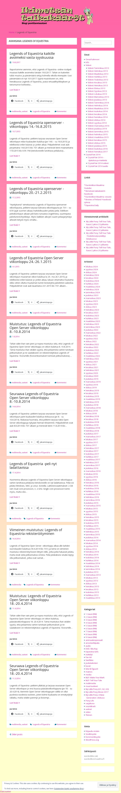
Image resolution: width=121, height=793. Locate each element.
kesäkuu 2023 (92, 312)
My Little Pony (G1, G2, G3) (97, 689)
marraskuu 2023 (93, 298)
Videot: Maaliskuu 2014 (98, 108)
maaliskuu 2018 (93, 428)
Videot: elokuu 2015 (96, 143)
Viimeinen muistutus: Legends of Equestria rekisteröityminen (36, 531)
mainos (89, 671)
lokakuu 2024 (92, 266)
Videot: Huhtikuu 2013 (97, 76)
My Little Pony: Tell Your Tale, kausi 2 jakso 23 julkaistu (98, 223)
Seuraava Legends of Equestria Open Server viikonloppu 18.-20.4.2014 (34, 669)
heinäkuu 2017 (92, 448)
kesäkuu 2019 (92, 393)
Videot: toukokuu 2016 (98, 148)
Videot (88, 65)
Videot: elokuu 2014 (96, 120)
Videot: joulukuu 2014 (97, 128)
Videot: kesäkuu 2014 (97, 114)
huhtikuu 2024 (92, 283)
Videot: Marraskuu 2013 (98, 97)
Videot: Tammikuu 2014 (98, 102)
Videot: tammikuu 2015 (98, 131)
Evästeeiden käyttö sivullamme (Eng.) (69, 788)
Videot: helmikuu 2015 (98, 134)
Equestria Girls (92, 651)
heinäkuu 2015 (92, 517)
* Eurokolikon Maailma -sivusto (98, 196)
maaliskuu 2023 (93, 321)
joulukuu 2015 (92, 503)
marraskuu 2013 (93, 575)
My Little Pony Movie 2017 (97, 692)
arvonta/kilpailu (92, 643)
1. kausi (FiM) (91, 614)
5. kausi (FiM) (91, 625)
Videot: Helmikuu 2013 (98, 71)
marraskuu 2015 (93, 505)
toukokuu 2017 (92, 454)
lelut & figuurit (92, 669)
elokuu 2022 (91, 341)
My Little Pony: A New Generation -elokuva (95, 696)
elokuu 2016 (91, 479)
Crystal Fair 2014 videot (98, 163)
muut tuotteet (92, 686)
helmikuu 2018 (92, 430)
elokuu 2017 (91, 445)
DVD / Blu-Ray (92, 648)
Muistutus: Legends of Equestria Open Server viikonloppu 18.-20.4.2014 (35, 599)
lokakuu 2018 (92, 410)
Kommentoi (61, 111)
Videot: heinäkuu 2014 (98, 117)
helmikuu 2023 (92, 324)
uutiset (24, 111)
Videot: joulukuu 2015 (97, 146)
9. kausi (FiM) (91, 637)
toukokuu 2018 (92, 422)
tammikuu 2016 (93, 500)
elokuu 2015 (91, 514)
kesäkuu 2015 (92, 520)
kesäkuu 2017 (92, 451)
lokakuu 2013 (92, 577)
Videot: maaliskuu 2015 (98, 137)
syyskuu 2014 (92, 546)
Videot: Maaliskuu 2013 (98, 74)
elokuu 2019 (91, 387)
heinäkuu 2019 (92, 390)
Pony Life (90, 700)
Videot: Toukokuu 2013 (98, 79)
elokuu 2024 (91, 272)
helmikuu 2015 (92, 531)
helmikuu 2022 (92, 358)
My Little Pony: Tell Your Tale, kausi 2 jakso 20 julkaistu (98, 249)
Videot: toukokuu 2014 (98, 111)
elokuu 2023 (91, 307)
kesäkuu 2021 (92, 367)
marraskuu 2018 (93, 407)
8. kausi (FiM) (91, 634)
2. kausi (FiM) (91, 617)
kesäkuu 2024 (92, 278)
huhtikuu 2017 (92, 456)
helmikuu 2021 (92, 370)
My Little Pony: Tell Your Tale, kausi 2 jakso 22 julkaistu (98, 228)
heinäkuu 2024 (92, 275)
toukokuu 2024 (92, 281)
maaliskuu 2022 (93, 356)
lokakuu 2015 (92, 508)
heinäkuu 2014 (92, 551)
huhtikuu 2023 (92, 318)
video (88, 712)
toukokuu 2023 (92, 315)
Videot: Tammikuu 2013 (98, 68)
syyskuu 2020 (92, 373)
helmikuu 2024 (92, 289)
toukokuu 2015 (92, 523)
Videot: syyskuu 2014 (97, 123)
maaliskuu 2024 (93, 286)
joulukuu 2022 (92, 330)
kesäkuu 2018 (92, 419)
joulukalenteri (92, 663)
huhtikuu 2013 (92, 595)
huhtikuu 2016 (92, 491)
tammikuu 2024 (93, 292)
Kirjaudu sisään (92, 731)
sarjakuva (90, 703)
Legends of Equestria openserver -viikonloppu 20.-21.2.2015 (37, 190)
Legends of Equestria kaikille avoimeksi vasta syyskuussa (32, 55)
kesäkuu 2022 (92, 347)
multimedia (16, 111)
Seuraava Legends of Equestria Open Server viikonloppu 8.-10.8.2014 (34, 397)
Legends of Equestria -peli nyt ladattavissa (33, 465)
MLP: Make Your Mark (95, 677)
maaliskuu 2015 (93, 528)
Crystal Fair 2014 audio (98, 166)
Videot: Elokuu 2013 (96, 88)
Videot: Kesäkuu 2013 (97, 82)
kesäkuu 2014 (92, 554)
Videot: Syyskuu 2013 (97, 91)
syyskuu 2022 (92, 338)
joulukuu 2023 (92, 295)
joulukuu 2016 (92, 468)
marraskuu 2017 (93, 436)
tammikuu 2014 (93, 569)
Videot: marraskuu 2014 (98, 125)
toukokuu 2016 (92, 488)
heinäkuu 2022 (92, 344)
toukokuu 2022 (92, 350)
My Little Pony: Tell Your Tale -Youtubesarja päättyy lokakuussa (98, 236)
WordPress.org (92, 740)
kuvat (88, 666)
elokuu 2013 (91, 583)
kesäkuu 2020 (92, 376)
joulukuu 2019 (92, 379)
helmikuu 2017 (92, 462)
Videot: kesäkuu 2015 (97, 140)
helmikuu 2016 (92, 497)
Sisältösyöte (91, 734)
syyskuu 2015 (92, 511)
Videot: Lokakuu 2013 (97, 94)
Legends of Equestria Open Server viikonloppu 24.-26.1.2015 (37, 259)
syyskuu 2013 (92, 580)
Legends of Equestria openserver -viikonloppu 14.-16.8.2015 (37, 124)
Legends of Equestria (41, 111)
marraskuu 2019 (93, 381)
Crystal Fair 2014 (93, 154)
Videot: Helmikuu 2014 (98, 105)
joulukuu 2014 (92, 537)
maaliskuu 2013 (93, 598)
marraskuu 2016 (93, 471)
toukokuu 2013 (92, 592)
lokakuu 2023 (92, 301)
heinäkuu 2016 (92, 482)
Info (87, 62)
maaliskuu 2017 (93, 459)
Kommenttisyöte (93, 737)
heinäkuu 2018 (92, 416)
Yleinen (89, 715)
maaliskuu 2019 (93, 399)
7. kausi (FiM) (91, 631)
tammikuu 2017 (93, 465)
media (88, 674)
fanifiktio (89, 660)
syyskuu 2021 (92, 361)
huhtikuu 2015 (92, 526)
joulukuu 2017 (92, 433)
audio (88, 646)
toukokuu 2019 (92, 396)
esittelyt (89, 654)
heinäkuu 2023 (92, 309)
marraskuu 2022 (93, 332)
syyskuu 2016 (92, 477)
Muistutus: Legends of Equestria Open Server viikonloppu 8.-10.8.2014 (35, 327)
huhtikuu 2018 (92, 425)
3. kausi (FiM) (91, 620)
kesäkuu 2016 (92, 485)
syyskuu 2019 (92, 384)
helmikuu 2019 (92, 402)
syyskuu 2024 (92, 269)
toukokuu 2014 (92, 557)
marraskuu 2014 (93, 540)
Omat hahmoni (92, 59)
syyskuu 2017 (92, 442)
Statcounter (5, 791)
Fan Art (89, 657)
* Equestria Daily (91, 205)
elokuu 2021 (91, 364)
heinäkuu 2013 (92, 586)
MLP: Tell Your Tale (94, 680)
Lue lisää (19, 89)
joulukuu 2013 (92, 572)
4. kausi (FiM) (91, 622)
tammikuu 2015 (93, 534)
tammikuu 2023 (93, 327)
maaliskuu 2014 (93, 563)
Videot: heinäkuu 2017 (98, 151)
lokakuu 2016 (92, 474)
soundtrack (91, 706)
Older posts (16, 734)
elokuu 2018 (91, 413)
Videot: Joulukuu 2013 (97, 99)
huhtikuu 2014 (92, 560)
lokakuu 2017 (92, 439)
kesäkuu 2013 (92, 589)
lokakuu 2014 (92, 543)
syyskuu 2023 (92, 304)
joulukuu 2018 (92, 405)
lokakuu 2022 (92, 335)
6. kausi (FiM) (91, 628)
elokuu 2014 (91, 549)
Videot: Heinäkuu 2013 (98, 85)
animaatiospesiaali (94, 640)
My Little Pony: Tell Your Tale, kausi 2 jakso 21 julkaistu (98, 243)
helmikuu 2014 (92, 566)
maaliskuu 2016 (93, 494)
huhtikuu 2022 (92, 353)
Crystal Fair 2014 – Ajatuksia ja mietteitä (97, 159)
